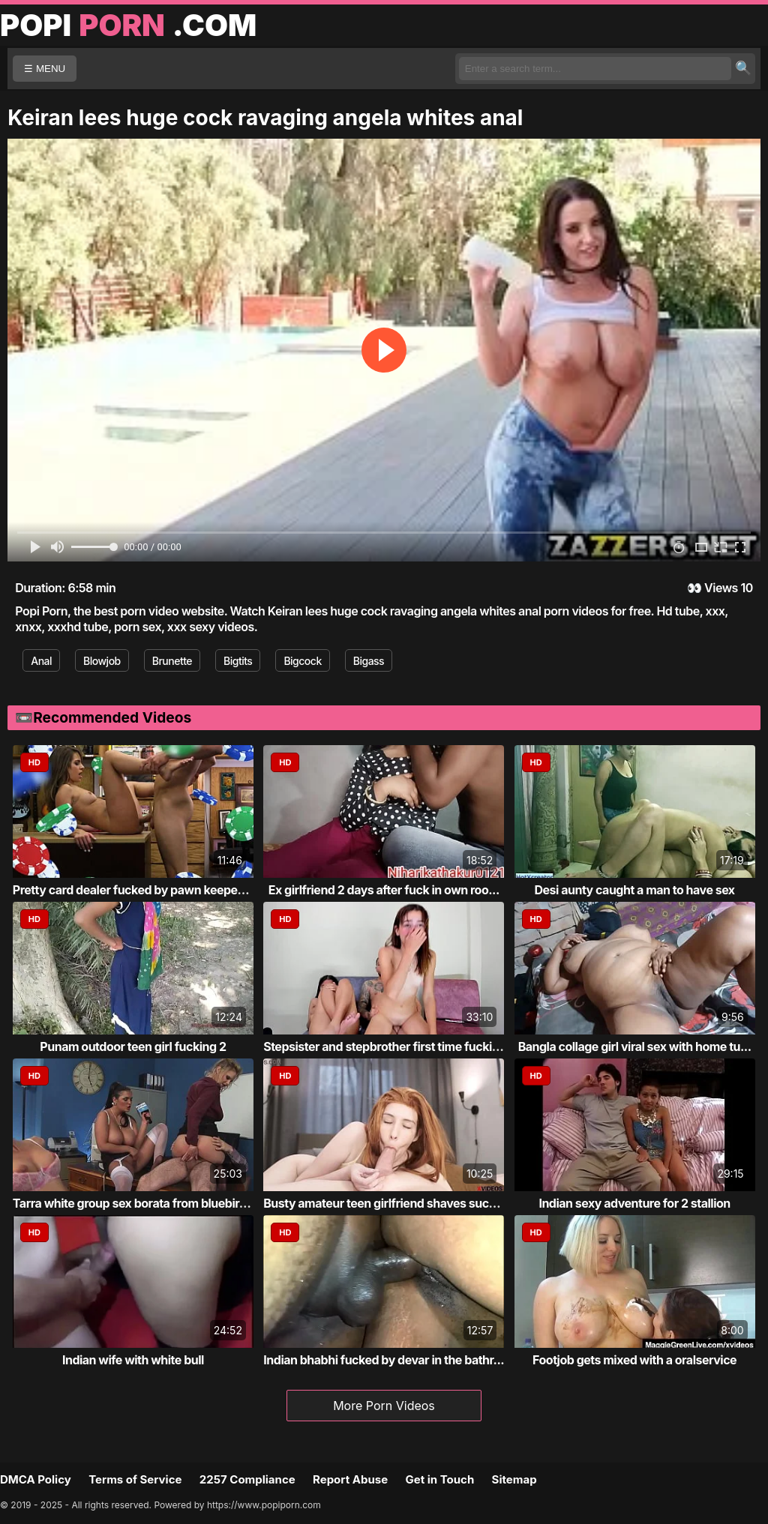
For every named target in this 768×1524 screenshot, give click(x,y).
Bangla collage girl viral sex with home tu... (635, 1046)
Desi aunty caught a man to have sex (635, 889)
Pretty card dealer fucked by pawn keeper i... (135, 889)
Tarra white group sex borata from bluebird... (135, 1203)
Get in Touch (439, 1479)
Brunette (172, 660)
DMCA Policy (35, 1479)
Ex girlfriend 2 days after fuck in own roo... (384, 889)
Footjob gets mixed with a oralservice (634, 1359)
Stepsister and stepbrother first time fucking (384, 1046)
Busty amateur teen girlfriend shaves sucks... (387, 1203)
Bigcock (302, 660)
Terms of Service (135, 1479)
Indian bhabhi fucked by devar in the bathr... (383, 1359)
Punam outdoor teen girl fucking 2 (133, 1046)
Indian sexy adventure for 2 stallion (634, 1203)
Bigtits (238, 660)
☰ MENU (44, 68)
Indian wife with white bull (133, 1359)
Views (721, 587)
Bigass (368, 660)
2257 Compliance (248, 1479)
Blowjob (102, 660)
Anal (41, 660)
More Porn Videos (384, 1405)
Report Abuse (350, 1479)
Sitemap (514, 1479)
